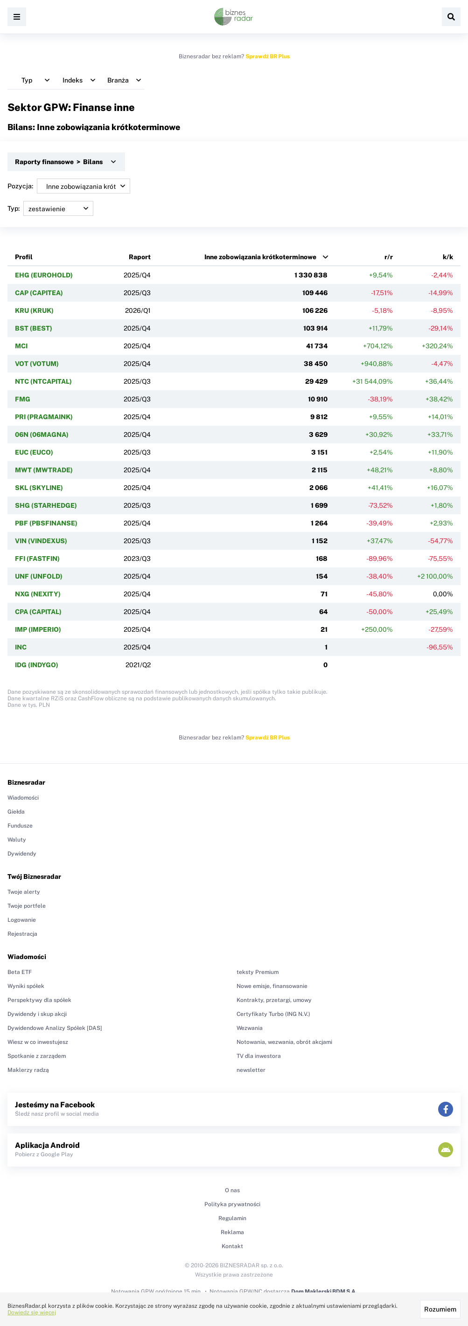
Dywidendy (21, 853)
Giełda (16, 811)
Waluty (16, 839)
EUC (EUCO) (34, 452)
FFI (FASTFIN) (37, 558)
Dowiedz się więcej (31, 1312)
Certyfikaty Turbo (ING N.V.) (273, 1014)
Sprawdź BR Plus (267, 56)
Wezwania (250, 1028)
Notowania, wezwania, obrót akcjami (284, 1042)
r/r (388, 257)
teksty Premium (258, 972)
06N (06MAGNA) (42, 434)
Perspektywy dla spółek (39, 1000)
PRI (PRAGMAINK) (44, 417)
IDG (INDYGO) (36, 665)
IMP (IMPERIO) (38, 629)
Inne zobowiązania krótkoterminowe (260, 257)
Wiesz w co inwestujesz (37, 1042)
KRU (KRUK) (34, 310)
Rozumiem (440, 1309)
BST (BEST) (33, 328)
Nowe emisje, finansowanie (272, 986)
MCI (21, 346)
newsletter (251, 1070)
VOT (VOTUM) (37, 363)
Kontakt (232, 1246)
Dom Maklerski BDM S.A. (324, 1291)
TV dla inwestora (259, 1056)
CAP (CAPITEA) (39, 293)
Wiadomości (23, 797)
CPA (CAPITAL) (38, 611)
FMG (22, 399)
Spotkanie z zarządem (36, 1056)
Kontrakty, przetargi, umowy (274, 1000)
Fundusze (20, 825)
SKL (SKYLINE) (39, 487)
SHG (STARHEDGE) (46, 505)
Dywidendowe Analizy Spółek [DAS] (54, 1028)
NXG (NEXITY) (38, 594)
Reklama (232, 1232)
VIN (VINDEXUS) (41, 541)
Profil (24, 257)
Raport (140, 257)
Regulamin (232, 1218)
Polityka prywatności (232, 1204)
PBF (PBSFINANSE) (46, 523)
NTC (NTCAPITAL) (43, 381)
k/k (448, 257)
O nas (232, 1190)
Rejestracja (22, 934)
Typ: (50, 208)
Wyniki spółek (25, 986)
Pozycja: (68, 186)
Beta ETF (19, 972)
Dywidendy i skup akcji (37, 1014)
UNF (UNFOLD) (39, 576)
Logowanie (21, 920)
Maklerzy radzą (28, 1070)
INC (21, 647)
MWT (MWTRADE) (44, 470)
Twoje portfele (26, 906)
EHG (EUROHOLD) (44, 275)
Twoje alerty (23, 892)
